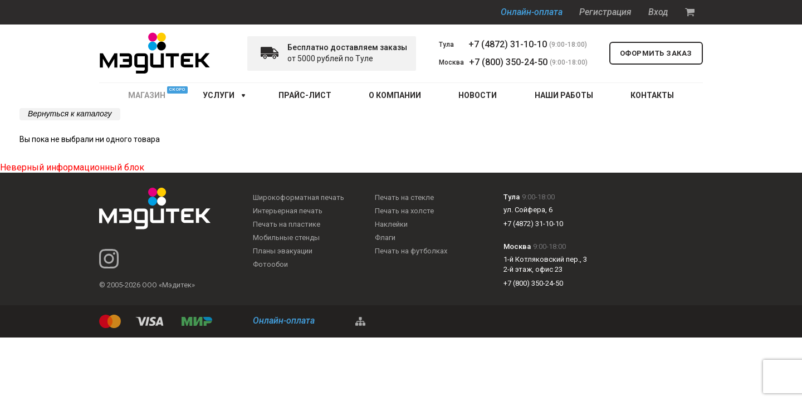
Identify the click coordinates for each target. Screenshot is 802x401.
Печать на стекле (404, 197)
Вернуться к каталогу (70, 113)
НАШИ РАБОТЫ (564, 95)
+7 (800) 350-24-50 (508, 62)
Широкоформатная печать (298, 197)
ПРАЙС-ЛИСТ (304, 95)
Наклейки (391, 224)
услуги (218, 95)
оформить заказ (656, 53)
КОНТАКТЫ (652, 95)
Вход (658, 12)
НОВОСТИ (477, 95)
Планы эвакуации (282, 251)
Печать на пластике (286, 224)
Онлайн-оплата (532, 12)
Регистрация (605, 12)
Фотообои (270, 264)
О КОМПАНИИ (395, 95)
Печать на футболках (411, 251)
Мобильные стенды (286, 237)
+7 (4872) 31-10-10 (507, 44)
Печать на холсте (404, 211)
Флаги (385, 237)
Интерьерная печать (287, 211)
